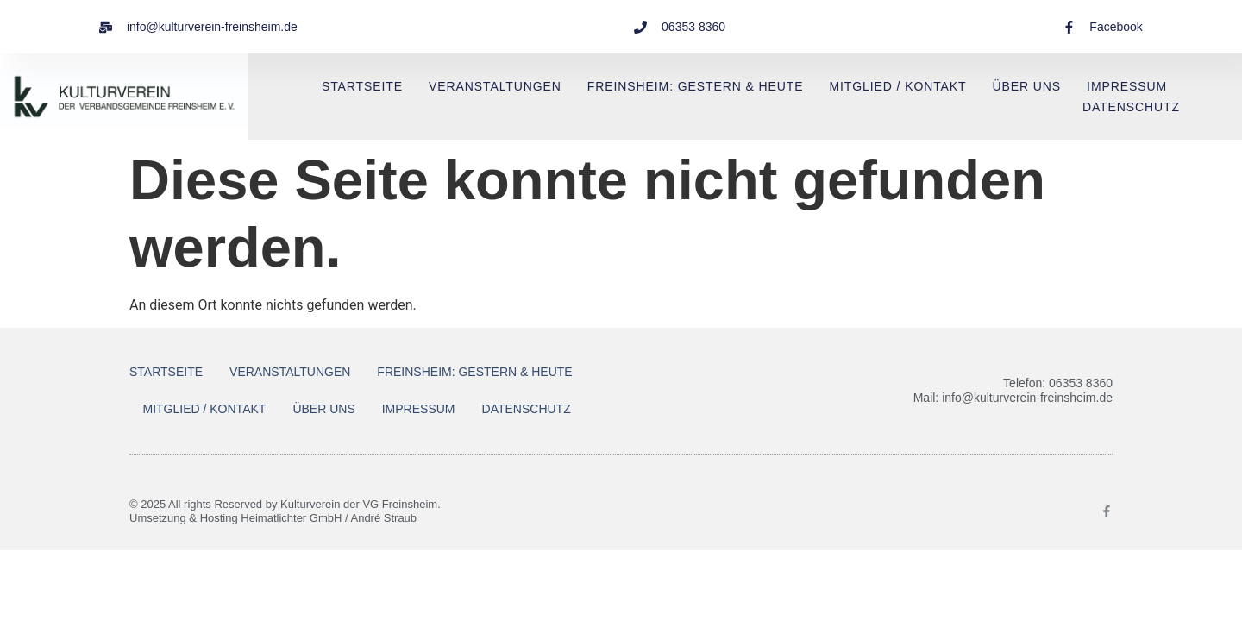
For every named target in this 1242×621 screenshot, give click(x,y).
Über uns (1027, 86)
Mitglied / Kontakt (897, 86)
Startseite (362, 86)
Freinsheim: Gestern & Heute (695, 86)
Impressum (1127, 86)
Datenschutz (1131, 107)
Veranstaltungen (495, 86)
